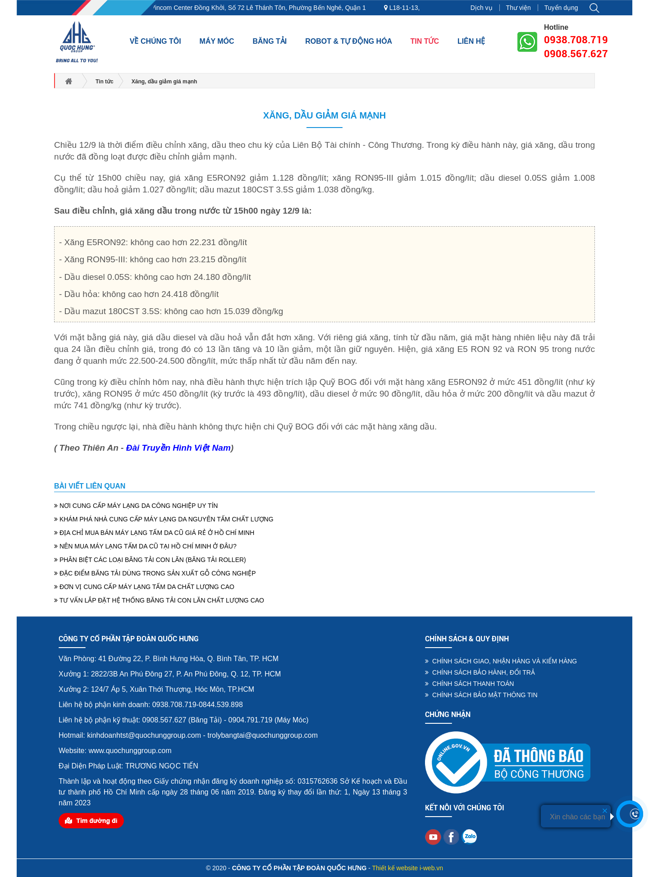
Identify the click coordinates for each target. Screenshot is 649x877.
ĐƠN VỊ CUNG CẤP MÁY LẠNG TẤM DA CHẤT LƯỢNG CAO (144, 586)
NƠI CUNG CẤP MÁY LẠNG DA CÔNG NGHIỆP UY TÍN (136, 505)
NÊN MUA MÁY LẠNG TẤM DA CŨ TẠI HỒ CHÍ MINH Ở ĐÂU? (145, 546)
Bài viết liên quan (89, 486)
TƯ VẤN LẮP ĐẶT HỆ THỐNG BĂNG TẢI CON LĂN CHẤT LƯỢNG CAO (159, 600)
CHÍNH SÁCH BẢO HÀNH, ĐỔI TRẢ (480, 672)
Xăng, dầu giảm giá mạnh (324, 115)
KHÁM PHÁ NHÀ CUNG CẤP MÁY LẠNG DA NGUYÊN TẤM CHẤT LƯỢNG (164, 519)
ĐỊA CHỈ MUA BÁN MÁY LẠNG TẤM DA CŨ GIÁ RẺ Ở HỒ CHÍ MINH (154, 532)
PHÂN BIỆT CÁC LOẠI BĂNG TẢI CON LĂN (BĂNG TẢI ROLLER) (150, 559)
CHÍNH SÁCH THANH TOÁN (469, 683)
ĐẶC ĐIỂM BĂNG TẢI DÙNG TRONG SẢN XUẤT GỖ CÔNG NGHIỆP (155, 573)
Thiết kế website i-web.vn (407, 868)
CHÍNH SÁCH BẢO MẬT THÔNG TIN (481, 695)
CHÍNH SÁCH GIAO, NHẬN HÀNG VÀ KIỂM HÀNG (501, 661)
